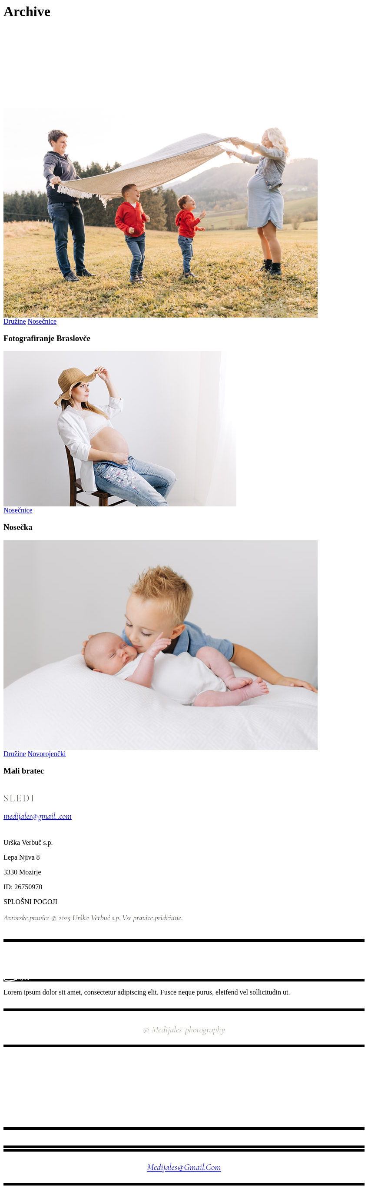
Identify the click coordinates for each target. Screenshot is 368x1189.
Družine (14, 321)
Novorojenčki (47, 753)
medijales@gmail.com (184, 1167)
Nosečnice (42, 321)
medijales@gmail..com (37, 816)
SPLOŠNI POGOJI (30, 901)
